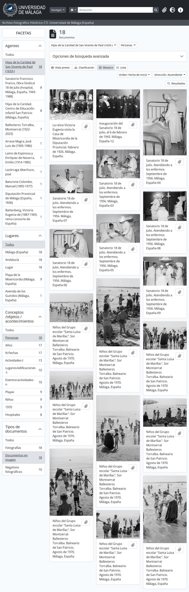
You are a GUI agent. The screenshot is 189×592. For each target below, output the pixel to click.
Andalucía (23, 260)
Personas (23, 338)
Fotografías (23, 449)
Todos (9, 55)
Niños (23, 400)
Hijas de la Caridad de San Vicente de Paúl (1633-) (23, 66)
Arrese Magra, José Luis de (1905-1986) (23, 143)
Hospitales (23, 415)
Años (23, 346)
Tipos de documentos (16, 429)
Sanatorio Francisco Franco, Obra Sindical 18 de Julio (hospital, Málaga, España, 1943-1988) (23, 87)
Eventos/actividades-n (23, 382)
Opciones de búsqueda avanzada (81, 56)
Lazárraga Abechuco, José (23, 172)
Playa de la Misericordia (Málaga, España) (23, 279)
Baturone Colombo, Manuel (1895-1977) (23, 184)
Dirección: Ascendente (168, 74)
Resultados (176, 83)
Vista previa (60, 67)
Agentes (12, 45)
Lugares (12, 235)
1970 (23, 408)
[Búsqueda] (115, 10)
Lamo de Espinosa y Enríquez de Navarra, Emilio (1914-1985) (23, 157)
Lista (121, 67)
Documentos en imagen (23, 457)
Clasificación (84, 67)
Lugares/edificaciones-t (23, 370)
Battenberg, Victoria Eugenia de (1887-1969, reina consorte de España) (23, 217)
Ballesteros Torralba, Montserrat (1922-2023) (23, 129)
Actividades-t (23, 361)
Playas (23, 393)
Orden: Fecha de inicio (133, 74)
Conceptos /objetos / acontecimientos (19, 317)
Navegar (56, 10)
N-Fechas (23, 354)
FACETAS (23, 32)
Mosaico (106, 67)
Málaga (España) (23, 253)
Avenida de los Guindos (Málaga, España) (23, 295)
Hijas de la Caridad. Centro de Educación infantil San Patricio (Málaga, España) (23, 110)
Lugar (23, 268)
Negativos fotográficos (23, 469)
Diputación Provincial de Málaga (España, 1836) (23, 198)
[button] (164, 10)
